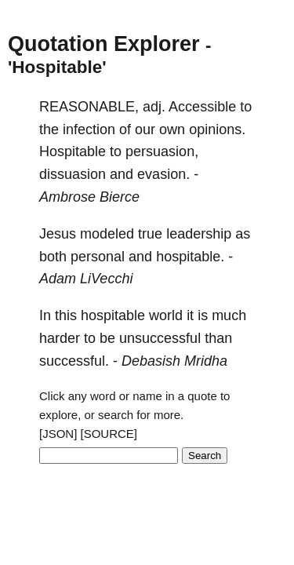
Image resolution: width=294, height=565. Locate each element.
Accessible (202, 107)
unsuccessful (160, 338)
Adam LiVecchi (85, 278)
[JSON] (58, 433)
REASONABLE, (89, 107)
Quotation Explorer (104, 44)
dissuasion (72, 174)
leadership (198, 234)
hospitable (113, 315)
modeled (107, 234)
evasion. (163, 174)
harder (59, 338)
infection (89, 129)
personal (98, 256)
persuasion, (161, 151)
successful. (74, 361)
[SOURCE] (109, 433)
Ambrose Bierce (89, 197)
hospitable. (190, 256)
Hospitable (72, 151)
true (150, 234)
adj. (154, 107)
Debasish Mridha (174, 361)
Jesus (57, 234)
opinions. (217, 129)
